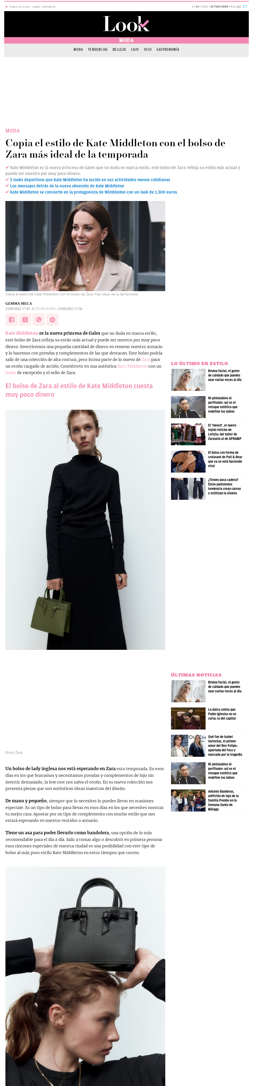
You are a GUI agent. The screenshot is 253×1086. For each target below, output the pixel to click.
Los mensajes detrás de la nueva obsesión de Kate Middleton (67, 185)
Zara (146, 359)
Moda (78, 49)
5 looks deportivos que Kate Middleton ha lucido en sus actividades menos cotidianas (90, 179)
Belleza (119, 49)
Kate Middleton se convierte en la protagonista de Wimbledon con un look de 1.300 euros (93, 192)
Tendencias (98, 49)
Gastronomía (168, 49)
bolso (10, 372)
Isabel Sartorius (44, 6)
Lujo (135, 49)
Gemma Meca (18, 303)
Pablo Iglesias (20, 6)
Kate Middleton (21, 333)
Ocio (148, 49)
